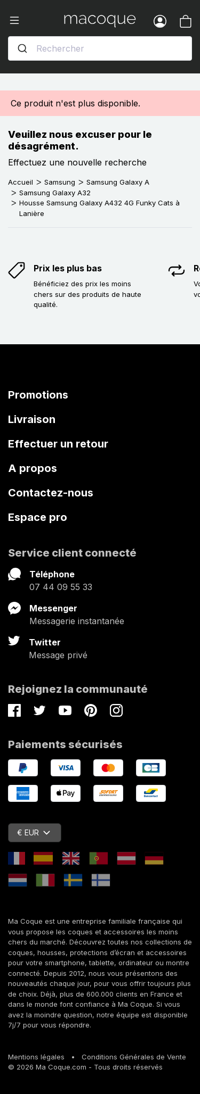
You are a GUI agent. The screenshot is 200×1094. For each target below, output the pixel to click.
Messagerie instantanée (76, 621)
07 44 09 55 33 (60, 587)
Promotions (38, 394)
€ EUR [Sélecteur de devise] (33, 832)
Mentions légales (36, 1056)
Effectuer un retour (58, 443)
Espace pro (37, 517)
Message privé (58, 655)
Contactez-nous (50, 492)
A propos (32, 468)
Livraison (31, 419)
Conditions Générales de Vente (134, 1056)
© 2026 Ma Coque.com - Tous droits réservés (85, 1067)
